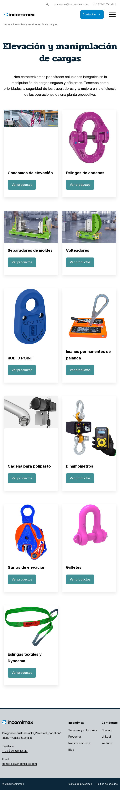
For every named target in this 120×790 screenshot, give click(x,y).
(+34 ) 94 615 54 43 (15, 750)
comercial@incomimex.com (71, 4)
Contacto (107, 730)
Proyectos (74, 736)
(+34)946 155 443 (104, 4)
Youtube (107, 743)
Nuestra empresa (79, 743)
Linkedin (107, 736)
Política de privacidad (80, 783)
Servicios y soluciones (82, 730)
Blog (71, 749)
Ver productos (22, 185)
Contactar (92, 14)
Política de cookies (107, 783)
